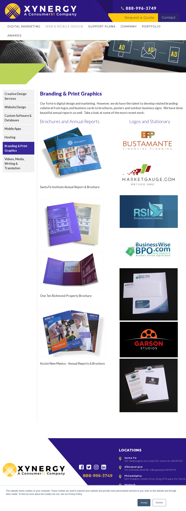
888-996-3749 (141, 10)
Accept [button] (144, 502)
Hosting (10, 137)
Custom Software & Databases (18, 118)
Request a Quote (141, 20)
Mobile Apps (13, 129)
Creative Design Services (16, 96)
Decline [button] (159, 502)
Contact (170, 20)
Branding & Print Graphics (16, 148)
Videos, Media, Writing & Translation (15, 163)
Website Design (15, 107)
